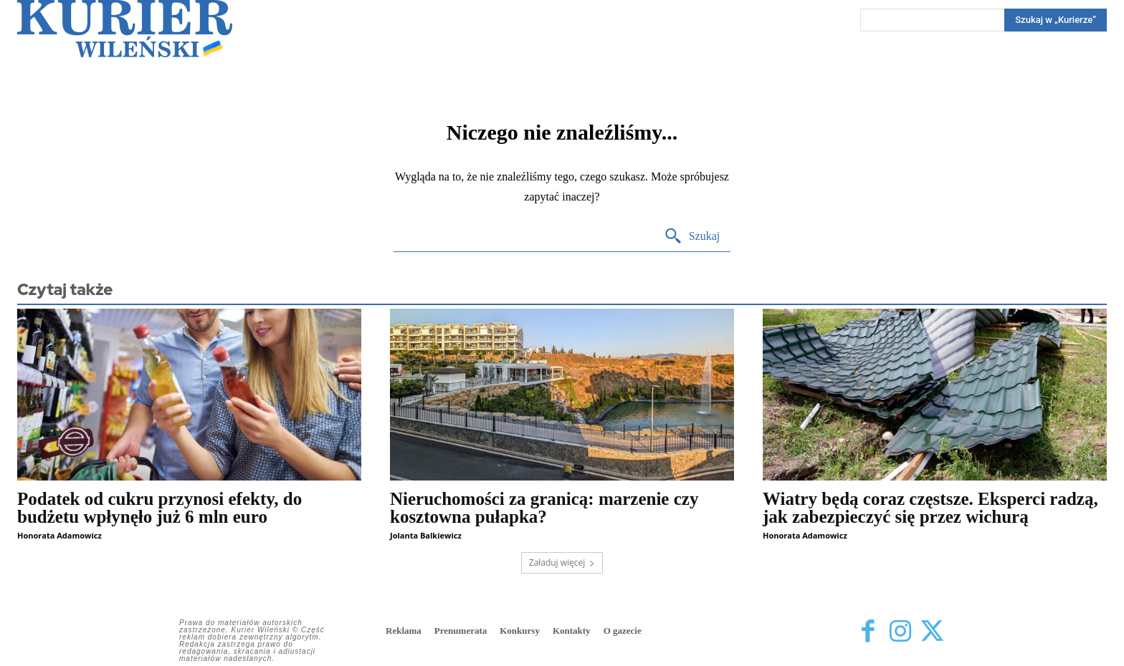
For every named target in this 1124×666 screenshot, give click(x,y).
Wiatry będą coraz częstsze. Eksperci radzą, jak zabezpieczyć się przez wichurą (930, 507)
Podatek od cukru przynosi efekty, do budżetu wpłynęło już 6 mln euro (159, 507)
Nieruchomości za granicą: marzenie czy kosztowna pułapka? (544, 507)
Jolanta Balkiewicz (426, 535)
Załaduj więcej (562, 562)
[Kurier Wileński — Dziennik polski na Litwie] (124, 28)
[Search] (1055, 20)
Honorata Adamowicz (59, 535)
